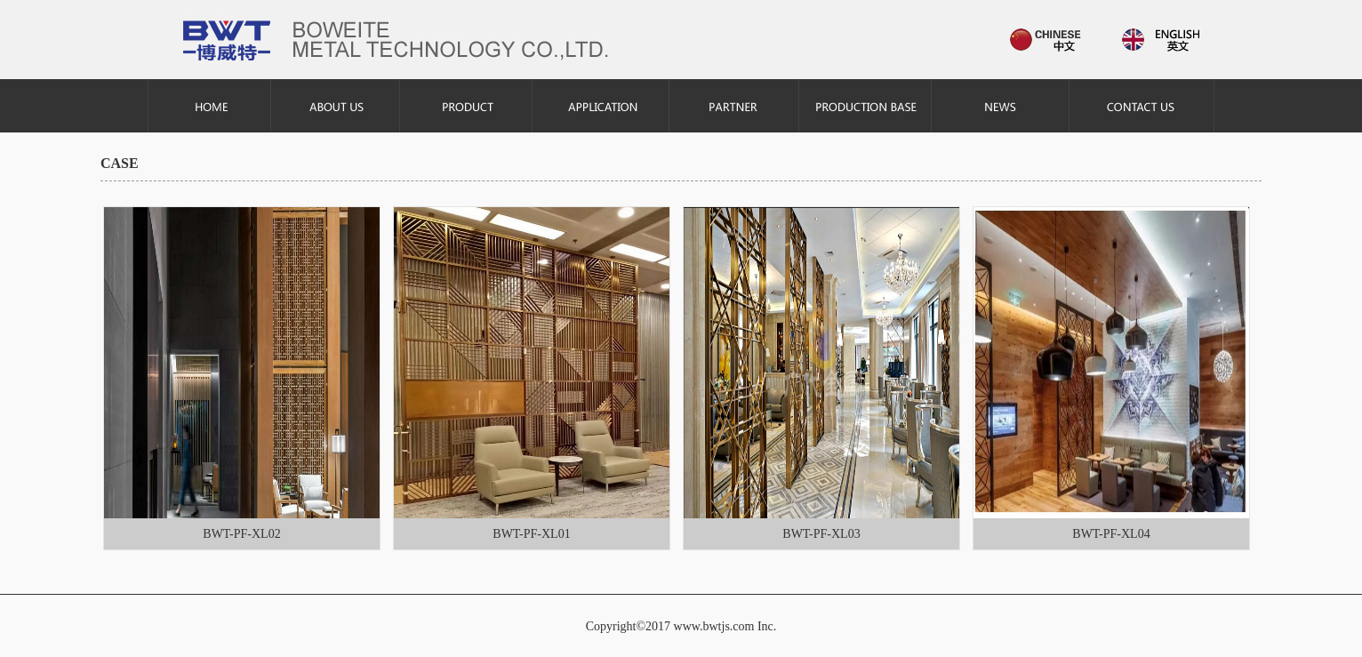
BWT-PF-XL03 (821, 534)
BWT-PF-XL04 (1111, 534)
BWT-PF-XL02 (241, 534)
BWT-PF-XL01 (531, 534)
